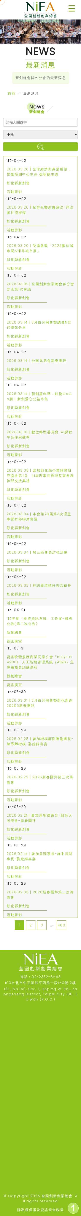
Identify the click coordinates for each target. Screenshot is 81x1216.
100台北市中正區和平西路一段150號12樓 (40, 982)
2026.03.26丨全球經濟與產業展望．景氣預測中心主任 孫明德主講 (39, 172)
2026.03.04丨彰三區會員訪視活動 (37, 552)
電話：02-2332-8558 (40, 976)
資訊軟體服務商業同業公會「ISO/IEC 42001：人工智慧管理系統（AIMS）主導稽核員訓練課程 (40, 662)
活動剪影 (14, 191)
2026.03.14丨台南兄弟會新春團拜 (37, 360)
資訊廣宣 (14, 641)
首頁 (12, 93)
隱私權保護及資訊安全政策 (40, 1209)
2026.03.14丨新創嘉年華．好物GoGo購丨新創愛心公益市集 (39, 396)
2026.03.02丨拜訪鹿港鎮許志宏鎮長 (39, 585)
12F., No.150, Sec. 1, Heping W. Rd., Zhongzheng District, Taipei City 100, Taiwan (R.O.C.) (40, 994)
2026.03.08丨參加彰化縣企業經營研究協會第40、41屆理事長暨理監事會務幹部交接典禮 (40, 475)
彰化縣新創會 (18, 183)
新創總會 (14, 632)
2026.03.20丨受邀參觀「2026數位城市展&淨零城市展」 (40, 248)
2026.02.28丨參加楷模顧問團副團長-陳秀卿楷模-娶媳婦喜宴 (40, 741)
